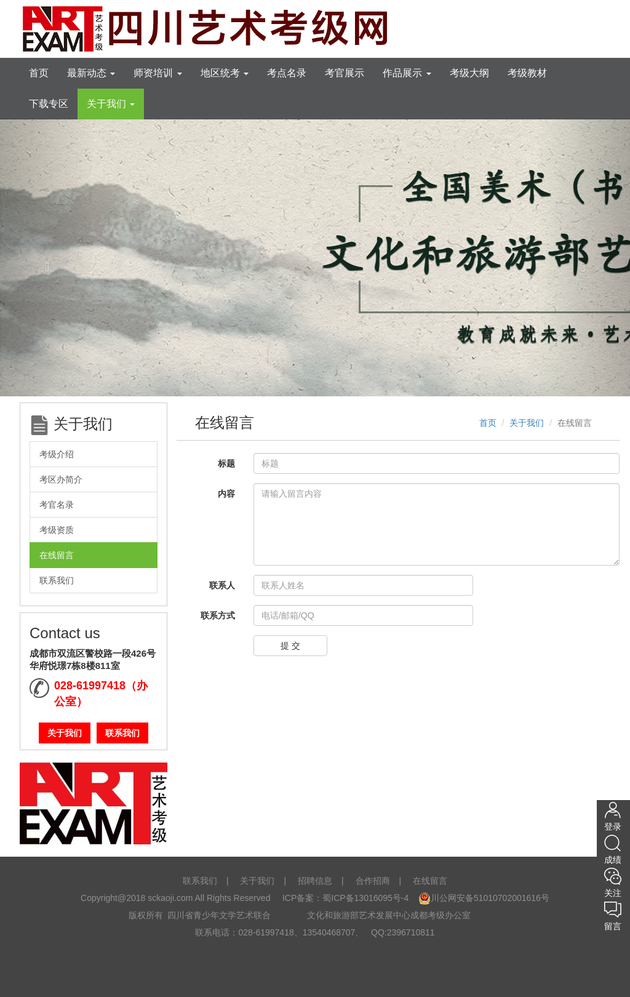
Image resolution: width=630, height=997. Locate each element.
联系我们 (56, 580)
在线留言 (56, 555)
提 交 (290, 646)
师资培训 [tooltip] (157, 73)
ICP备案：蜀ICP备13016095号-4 (344, 898)
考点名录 (286, 73)
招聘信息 (315, 881)
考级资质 (56, 530)
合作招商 (373, 881)
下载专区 (48, 103)
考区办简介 (60, 479)
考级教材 (527, 73)
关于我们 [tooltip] (111, 103)
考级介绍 (56, 454)
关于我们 (64, 733)
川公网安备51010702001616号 (483, 898)
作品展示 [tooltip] (407, 73)
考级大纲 (469, 73)
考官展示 (344, 73)
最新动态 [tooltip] (91, 73)
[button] (47, 257)
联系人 (222, 585)
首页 (39, 73)
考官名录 (56, 505)
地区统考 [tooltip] (225, 73)
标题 (226, 463)
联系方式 (218, 615)
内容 (226, 494)
